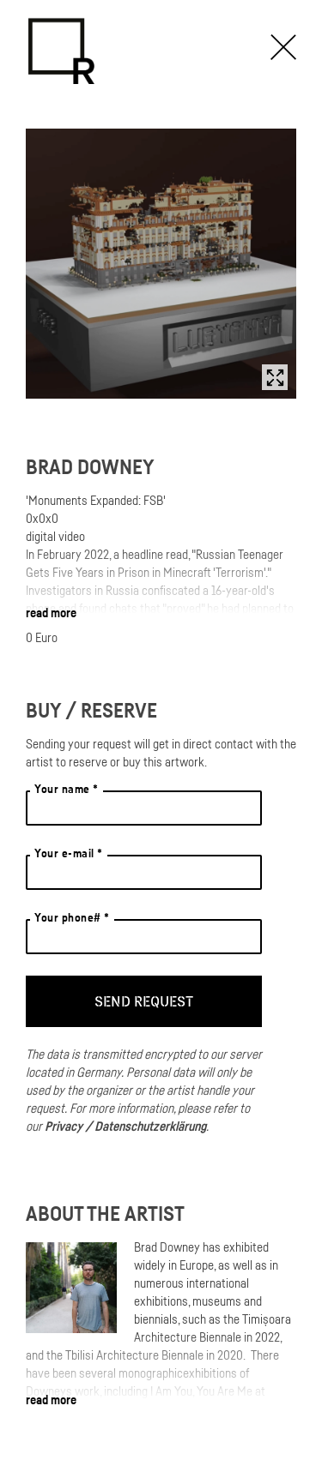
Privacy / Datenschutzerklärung (125, 1125)
